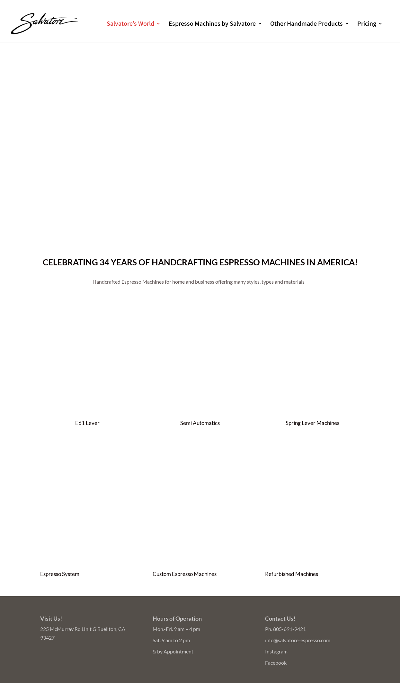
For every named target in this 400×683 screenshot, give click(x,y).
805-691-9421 (289, 629)
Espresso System (59, 574)
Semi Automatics (200, 423)
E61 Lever (87, 423)
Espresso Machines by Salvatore (212, 24)
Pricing (366, 24)
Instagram (276, 651)
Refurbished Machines (291, 574)
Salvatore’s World (130, 24)
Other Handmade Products (306, 24)
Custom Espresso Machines (185, 574)
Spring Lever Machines (312, 423)
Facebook (276, 663)
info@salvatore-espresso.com (297, 640)
